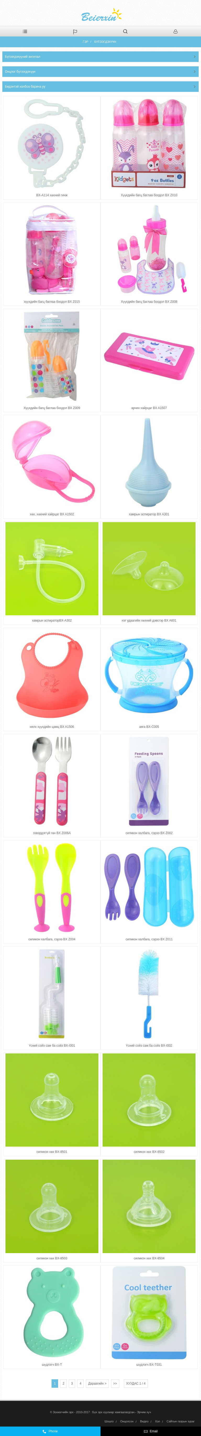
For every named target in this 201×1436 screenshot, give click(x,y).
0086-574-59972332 (70, 1432)
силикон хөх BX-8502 (149, 1152)
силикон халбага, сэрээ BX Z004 (51, 939)
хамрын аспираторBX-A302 (52, 620)
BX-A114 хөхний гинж (52, 195)
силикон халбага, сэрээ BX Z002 (149, 833)
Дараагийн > (97, 1383)
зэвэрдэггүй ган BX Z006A (52, 833)
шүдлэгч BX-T (52, 1364)
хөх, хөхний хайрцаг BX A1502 (52, 514)
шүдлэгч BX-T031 (149, 1364)
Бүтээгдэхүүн (105, 41)
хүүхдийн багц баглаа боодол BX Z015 (52, 302)
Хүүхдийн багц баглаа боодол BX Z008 (149, 302)
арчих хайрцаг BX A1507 (149, 408)
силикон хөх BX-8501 (52, 1152)
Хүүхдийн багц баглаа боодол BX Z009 (52, 408)
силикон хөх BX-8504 (149, 1258)
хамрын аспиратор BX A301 (149, 514)
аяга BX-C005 (149, 727)
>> (115, 1383)
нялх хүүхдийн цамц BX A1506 (52, 727)
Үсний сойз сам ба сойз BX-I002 (149, 1045)
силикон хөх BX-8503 (52, 1258)
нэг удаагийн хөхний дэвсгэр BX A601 (149, 620)
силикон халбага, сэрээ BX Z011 (149, 939)
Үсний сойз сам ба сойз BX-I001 (52, 1045)
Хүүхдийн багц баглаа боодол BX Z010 (149, 195)
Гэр (85, 41)
